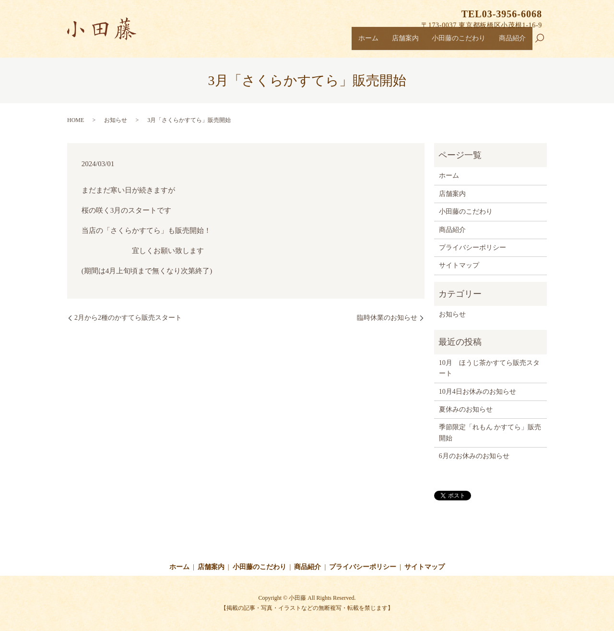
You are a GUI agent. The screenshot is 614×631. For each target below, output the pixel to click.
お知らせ (115, 120)
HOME (75, 120)
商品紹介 (511, 41)
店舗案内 (394, 41)
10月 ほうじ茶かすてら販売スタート (489, 368)
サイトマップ (459, 265)
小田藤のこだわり (453, 41)
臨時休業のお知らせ (387, 317)
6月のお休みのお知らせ (474, 456)
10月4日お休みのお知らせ (477, 391)
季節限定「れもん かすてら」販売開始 (490, 432)
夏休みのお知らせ (466, 409)
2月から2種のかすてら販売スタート (128, 317)
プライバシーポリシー (472, 247)
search (544, 42)
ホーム (354, 41)
